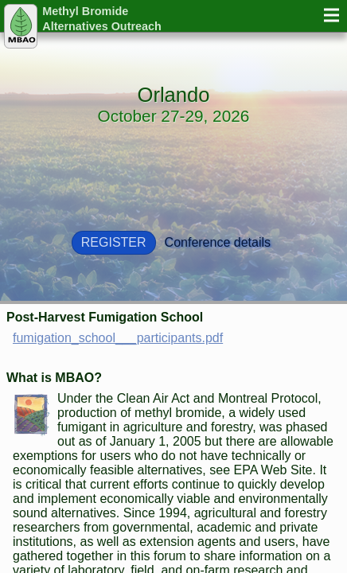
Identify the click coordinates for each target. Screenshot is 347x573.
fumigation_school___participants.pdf (118, 338)
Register (113, 242)
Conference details (218, 242)
